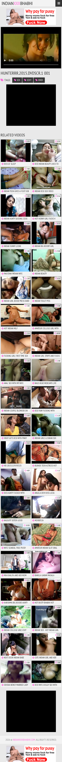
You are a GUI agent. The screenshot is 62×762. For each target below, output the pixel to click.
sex (17, 80)
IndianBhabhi (17, 3)
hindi (39, 80)
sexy (27, 80)
